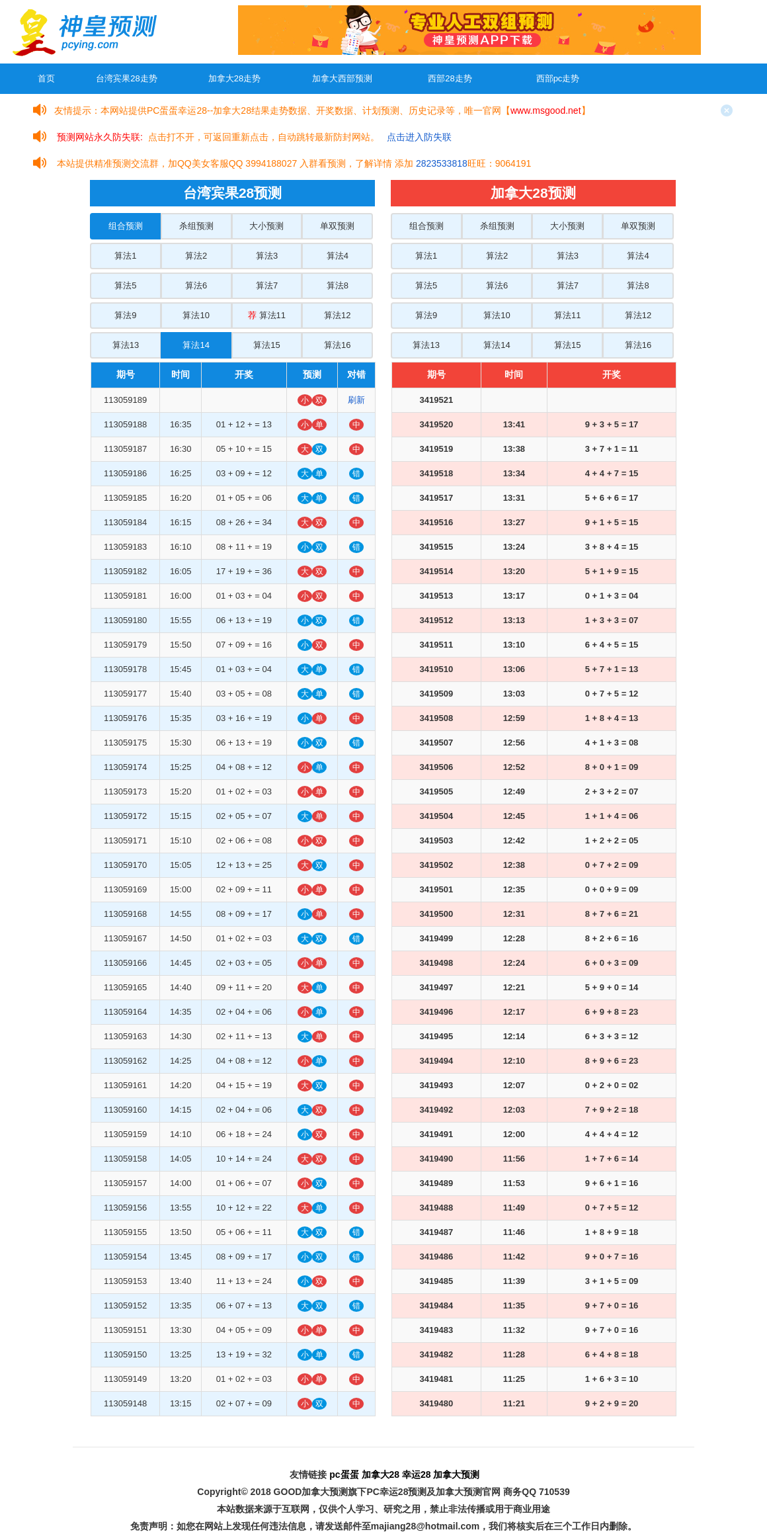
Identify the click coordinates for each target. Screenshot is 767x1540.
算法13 (125, 345)
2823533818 (441, 163)
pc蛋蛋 (343, 1474)
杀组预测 (196, 226)
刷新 (356, 400)
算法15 (266, 345)
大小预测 (266, 226)
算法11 (267, 315)
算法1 (125, 256)
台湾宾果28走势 (126, 78)
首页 (46, 78)
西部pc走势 (558, 78)
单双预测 (337, 226)
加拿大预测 (456, 1474)
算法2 (196, 256)
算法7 (267, 285)
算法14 (195, 345)
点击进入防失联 (419, 137)
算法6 (196, 285)
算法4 (337, 256)
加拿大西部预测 (342, 78)
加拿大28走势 (234, 78)
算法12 (337, 315)
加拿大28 (381, 1474)
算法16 (337, 345)
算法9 (125, 315)
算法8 (337, 285)
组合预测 (125, 226)
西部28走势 (449, 78)
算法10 (195, 315)
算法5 (125, 285)
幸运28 (416, 1474)
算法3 (267, 256)
